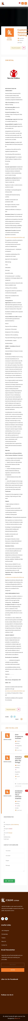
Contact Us (4, 945)
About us (3, 941)
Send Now (9, 881)
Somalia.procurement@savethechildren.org (14, 237)
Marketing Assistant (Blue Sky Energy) (18, 759)
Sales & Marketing (15, 824)
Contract (10, 828)
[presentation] (15, 876)
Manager (10, 832)
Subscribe (13, 969)
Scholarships (4, 934)
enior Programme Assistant (19, 736)
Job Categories (5, 930)
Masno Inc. (17, 1018)
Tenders (3, 937)
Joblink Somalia (8, 1016)
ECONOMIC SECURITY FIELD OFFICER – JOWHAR (19, 794)
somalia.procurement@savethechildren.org (14, 577)
